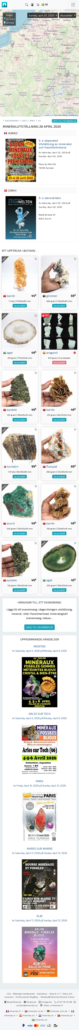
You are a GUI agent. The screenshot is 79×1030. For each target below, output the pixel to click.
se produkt (19, 305)
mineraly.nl (46, 1015)
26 (39, 120)
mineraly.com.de (57, 1011)
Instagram (45, 1002)
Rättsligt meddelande (24, 993)
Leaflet (47, 115)
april (32, 120)
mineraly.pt (65, 1015)
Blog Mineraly (12, 1002)
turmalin (10, 466)
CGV (9, 993)
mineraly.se (39, 1019)
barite (9, 295)
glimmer (50, 295)
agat (8, 352)
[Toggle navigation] (73, 4)
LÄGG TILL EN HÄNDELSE (39, 627)
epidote (10, 409)
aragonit (50, 352)
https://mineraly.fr (53, 1005)
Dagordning (12, 120)
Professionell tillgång (27, 997)
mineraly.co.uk (34, 1011)
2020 (24, 120)
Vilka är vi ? (55, 993)
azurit (9, 523)
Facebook (30, 1002)
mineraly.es (27, 1015)
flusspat (50, 466)
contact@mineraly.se (27, 1005)
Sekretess (42, 993)
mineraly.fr (13, 1011)
